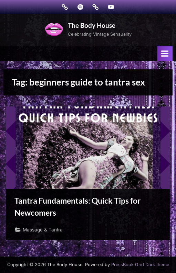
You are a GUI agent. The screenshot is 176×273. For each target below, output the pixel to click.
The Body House (91, 25)
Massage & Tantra (43, 229)
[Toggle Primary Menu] (165, 53)
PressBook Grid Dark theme (140, 264)
